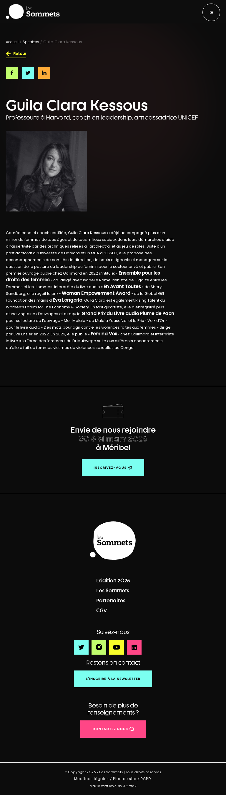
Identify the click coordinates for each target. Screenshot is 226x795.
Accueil (12, 41)
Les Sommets (112, 590)
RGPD (146, 779)
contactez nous (110, 729)
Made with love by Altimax (113, 786)
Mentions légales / (93, 779)
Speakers (31, 41)
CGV (101, 610)
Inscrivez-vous (110, 467)
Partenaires (110, 600)
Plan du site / (127, 779)
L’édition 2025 (113, 580)
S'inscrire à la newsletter (113, 678)
